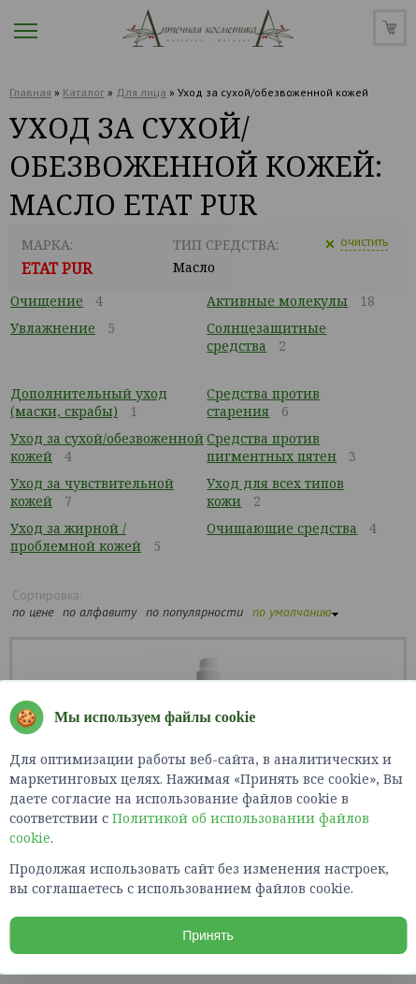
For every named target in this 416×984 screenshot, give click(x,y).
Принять (208, 935)
